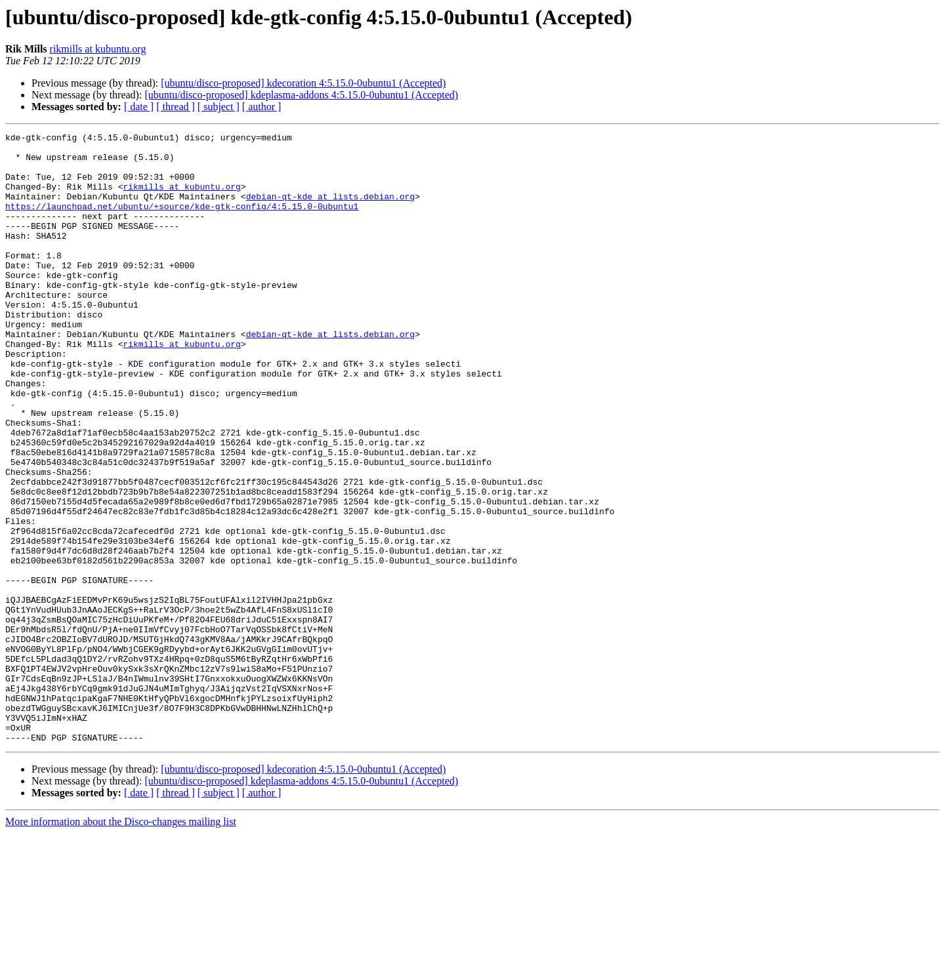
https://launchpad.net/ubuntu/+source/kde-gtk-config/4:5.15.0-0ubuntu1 (181, 222)
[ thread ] (175, 106)
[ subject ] (219, 106)
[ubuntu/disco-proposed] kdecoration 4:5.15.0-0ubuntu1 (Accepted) (303, 83)
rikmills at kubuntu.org (98, 48)
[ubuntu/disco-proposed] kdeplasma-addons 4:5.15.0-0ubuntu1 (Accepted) (301, 94)
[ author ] (262, 106)
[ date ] (139, 106)
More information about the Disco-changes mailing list (120, 943)
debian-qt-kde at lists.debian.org (330, 210)
